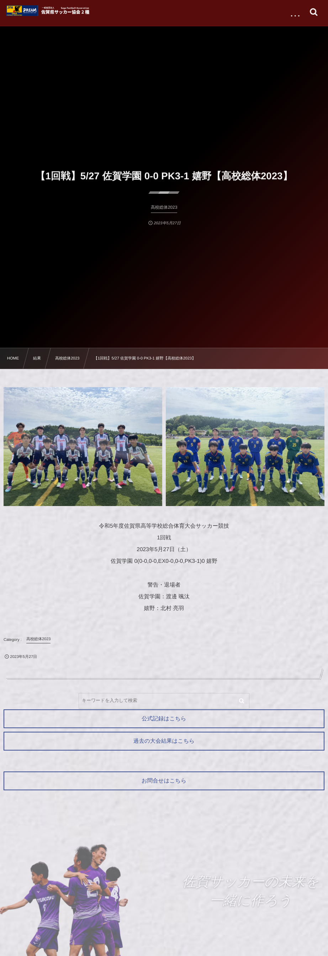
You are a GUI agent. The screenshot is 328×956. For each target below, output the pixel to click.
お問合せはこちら (164, 781)
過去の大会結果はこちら (164, 741)
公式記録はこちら (164, 719)
